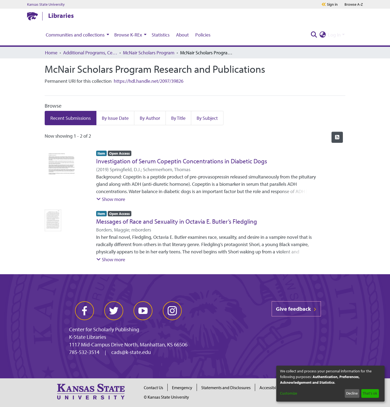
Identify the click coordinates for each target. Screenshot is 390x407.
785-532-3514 (84, 352)
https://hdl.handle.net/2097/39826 (148, 81)
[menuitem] (77, 34)
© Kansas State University (166, 397)
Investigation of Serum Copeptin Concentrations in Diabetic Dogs (181, 161)
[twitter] (113, 310)
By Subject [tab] (207, 118)
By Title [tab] (178, 118)
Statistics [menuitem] (161, 35)
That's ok (370, 393)
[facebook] (84, 310)
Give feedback (296, 308)
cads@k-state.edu (131, 352)
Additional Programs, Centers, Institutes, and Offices (90, 52)
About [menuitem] (182, 35)
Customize (288, 393)
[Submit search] (314, 34)
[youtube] (143, 310)
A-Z (353, 4)
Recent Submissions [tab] (70, 118)
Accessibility (270, 387)
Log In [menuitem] (334, 35)
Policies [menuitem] (202, 35)
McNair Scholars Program (148, 52)
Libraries (61, 15)
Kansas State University (46, 4)
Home (51, 52)
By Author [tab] (150, 118)
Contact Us (153, 387)
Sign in (332, 4)
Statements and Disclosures (226, 387)
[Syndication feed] (337, 137)
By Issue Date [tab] (115, 118)
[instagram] (172, 310)
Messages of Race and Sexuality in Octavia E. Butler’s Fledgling (176, 221)
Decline (352, 393)
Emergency (182, 387)
